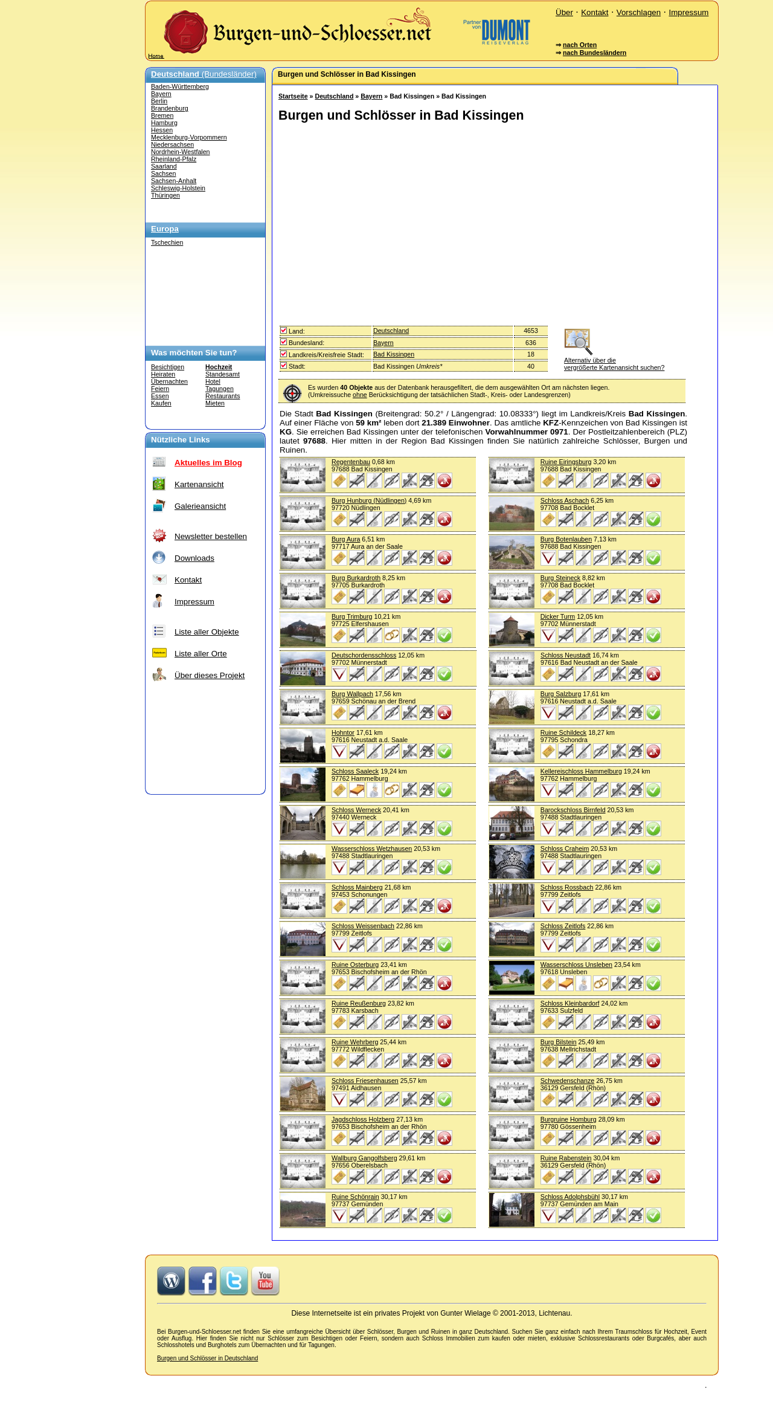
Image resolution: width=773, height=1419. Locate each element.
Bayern (161, 93)
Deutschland (334, 96)
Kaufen (161, 403)
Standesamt (222, 374)
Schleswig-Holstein (178, 188)
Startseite (293, 96)
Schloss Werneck (356, 809)
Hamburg (164, 122)
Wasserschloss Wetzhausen (372, 848)
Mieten (215, 403)
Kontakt (594, 12)
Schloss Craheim (564, 848)
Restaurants (222, 395)
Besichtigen (167, 366)
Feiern (160, 388)
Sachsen (163, 173)
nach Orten (580, 44)
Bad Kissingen (393, 354)
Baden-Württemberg (180, 86)
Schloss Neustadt (565, 655)
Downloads (194, 558)
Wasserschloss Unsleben (576, 964)
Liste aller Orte (201, 653)
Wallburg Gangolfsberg (364, 1158)
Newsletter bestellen (211, 536)
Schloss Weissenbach (363, 925)
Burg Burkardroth (356, 577)
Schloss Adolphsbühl (570, 1196)
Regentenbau (351, 461)
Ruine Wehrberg (355, 1042)
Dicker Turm (557, 616)
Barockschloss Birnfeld (573, 809)
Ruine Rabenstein (566, 1158)
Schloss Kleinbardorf (570, 1003)
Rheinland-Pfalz (173, 159)
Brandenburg (169, 108)
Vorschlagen (639, 12)
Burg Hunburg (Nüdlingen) (369, 500)
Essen (160, 395)
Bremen (162, 115)
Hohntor (343, 732)
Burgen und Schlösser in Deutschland (207, 1358)
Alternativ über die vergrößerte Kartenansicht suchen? (614, 360)
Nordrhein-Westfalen (180, 151)
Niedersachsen (172, 144)
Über (564, 12)
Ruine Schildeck (563, 732)
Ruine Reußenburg (359, 1003)
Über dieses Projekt (210, 675)
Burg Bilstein (558, 1042)
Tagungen (219, 388)
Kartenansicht (199, 484)
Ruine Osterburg (355, 964)
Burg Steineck (560, 577)
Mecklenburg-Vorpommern (189, 137)
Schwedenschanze (567, 1080)
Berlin (159, 101)
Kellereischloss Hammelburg (581, 771)
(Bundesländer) (204, 74)
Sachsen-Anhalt (173, 180)
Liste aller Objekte (207, 631)
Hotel (212, 381)
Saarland (164, 166)
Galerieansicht (200, 506)
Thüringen (165, 195)
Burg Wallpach (352, 693)
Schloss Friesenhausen (365, 1080)
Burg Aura (346, 539)
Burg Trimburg (352, 616)
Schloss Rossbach (567, 887)
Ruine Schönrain (355, 1196)
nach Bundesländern (594, 52)
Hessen (162, 130)
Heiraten (163, 374)
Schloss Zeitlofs (563, 925)
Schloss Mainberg (357, 887)
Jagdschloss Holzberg (363, 1119)
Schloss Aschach (564, 500)
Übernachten (169, 381)
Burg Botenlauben (566, 539)
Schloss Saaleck (355, 771)
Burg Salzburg (561, 693)
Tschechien (167, 242)
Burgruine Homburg (568, 1119)
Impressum (688, 12)
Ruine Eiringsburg (566, 461)
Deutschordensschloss (364, 655)
